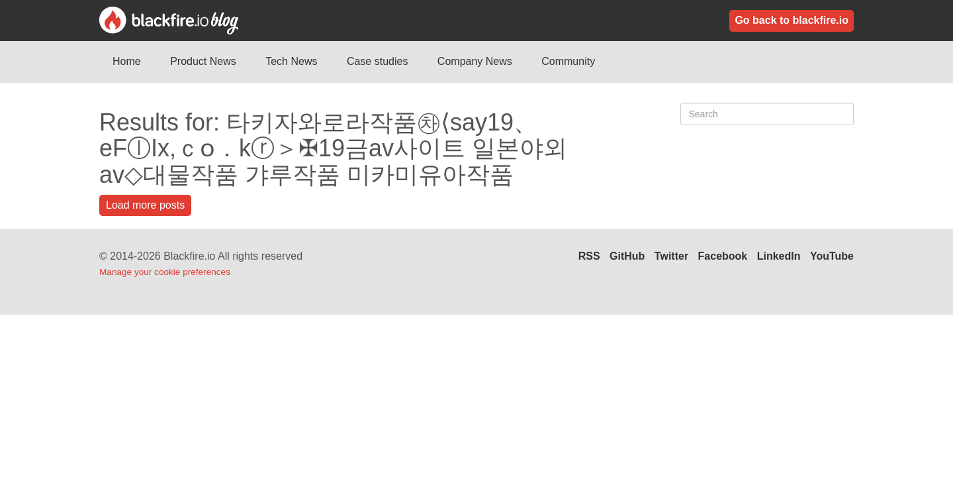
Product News (203, 61)
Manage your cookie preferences (164, 272)
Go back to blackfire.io (791, 20)
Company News (474, 61)
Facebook (723, 256)
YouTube (832, 256)
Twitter (671, 256)
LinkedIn (779, 256)
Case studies (377, 61)
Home (127, 61)
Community (568, 61)
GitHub (627, 256)
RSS (589, 256)
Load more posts (145, 205)
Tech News (291, 61)
